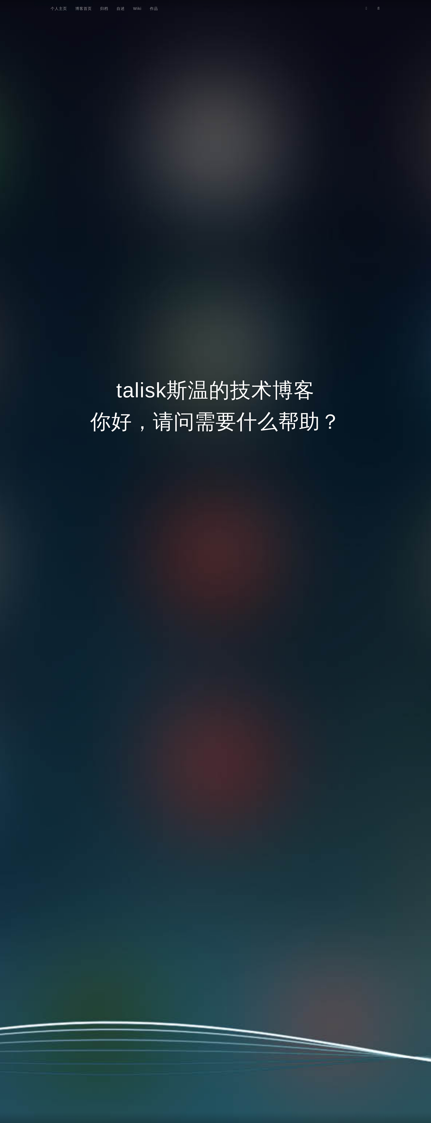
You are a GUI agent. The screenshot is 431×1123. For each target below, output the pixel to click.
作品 (154, 8)
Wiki (137, 8)
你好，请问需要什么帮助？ (215, 421)
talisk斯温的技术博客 (215, 390)
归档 (104, 8)
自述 (121, 8)
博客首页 (83, 8)
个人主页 (59, 8)
